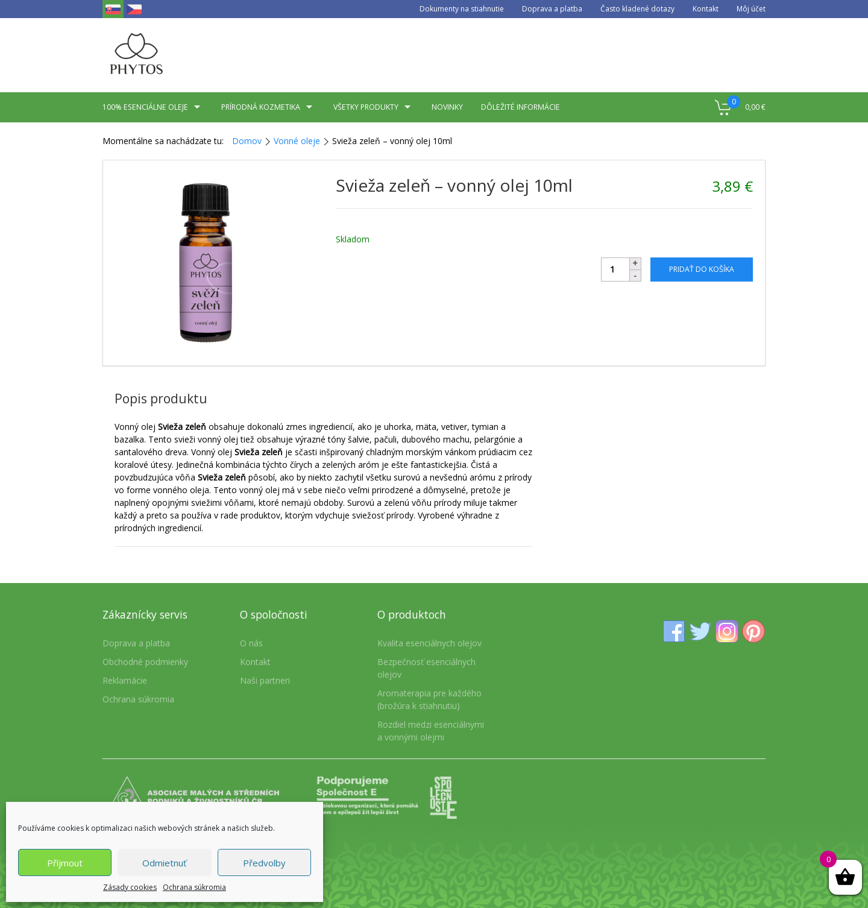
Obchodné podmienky (145, 661)
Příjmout (65, 863)
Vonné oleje (297, 141)
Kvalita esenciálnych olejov (429, 643)
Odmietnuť (164, 863)
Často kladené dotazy (637, 9)
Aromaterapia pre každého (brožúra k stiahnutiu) (429, 699)
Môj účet (751, 9)
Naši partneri (265, 680)
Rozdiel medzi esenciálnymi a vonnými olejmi (430, 731)
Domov (247, 141)
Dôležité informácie (520, 107)
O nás (251, 643)
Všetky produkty (373, 107)
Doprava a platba (552, 9)
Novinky (447, 107)
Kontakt (706, 9)
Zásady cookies (130, 887)
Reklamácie (124, 680)
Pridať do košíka (701, 269)
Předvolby (264, 863)
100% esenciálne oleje (152, 107)
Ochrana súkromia (194, 887)
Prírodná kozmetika (268, 107)
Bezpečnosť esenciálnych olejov (426, 668)
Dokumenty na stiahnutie (462, 9)
